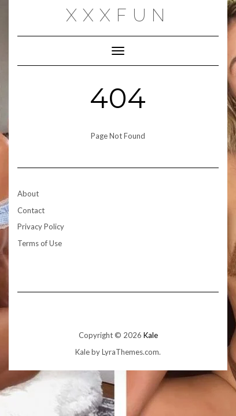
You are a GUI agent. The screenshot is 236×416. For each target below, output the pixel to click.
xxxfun (118, 15)
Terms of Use (39, 243)
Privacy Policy (40, 226)
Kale (150, 335)
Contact (31, 210)
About (28, 193)
